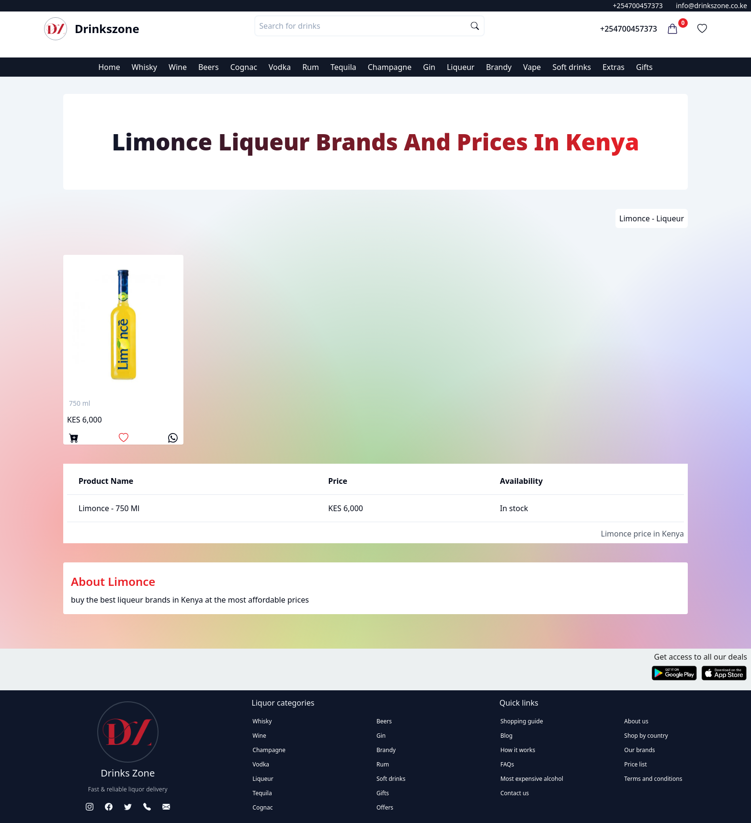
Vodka (280, 67)
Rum (310, 67)
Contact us (515, 793)
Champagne (390, 67)
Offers (384, 807)
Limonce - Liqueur (651, 218)
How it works (518, 750)
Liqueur (461, 67)
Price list (635, 764)
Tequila (343, 67)
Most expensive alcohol (532, 779)
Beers (208, 67)
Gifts (644, 67)
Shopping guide (522, 721)
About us (636, 721)
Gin (429, 67)
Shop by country (646, 736)
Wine (178, 67)
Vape (532, 67)
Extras (614, 67)
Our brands (639, 750)
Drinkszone (107, 28)
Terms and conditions (653, 779)
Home (109, 67)
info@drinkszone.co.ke (711, 5)
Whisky (144, 67)
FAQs (507, 764)
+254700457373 (638, 5)
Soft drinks (571, 67)
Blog (507, 736)
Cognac (243, 67)
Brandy (499, 67)
